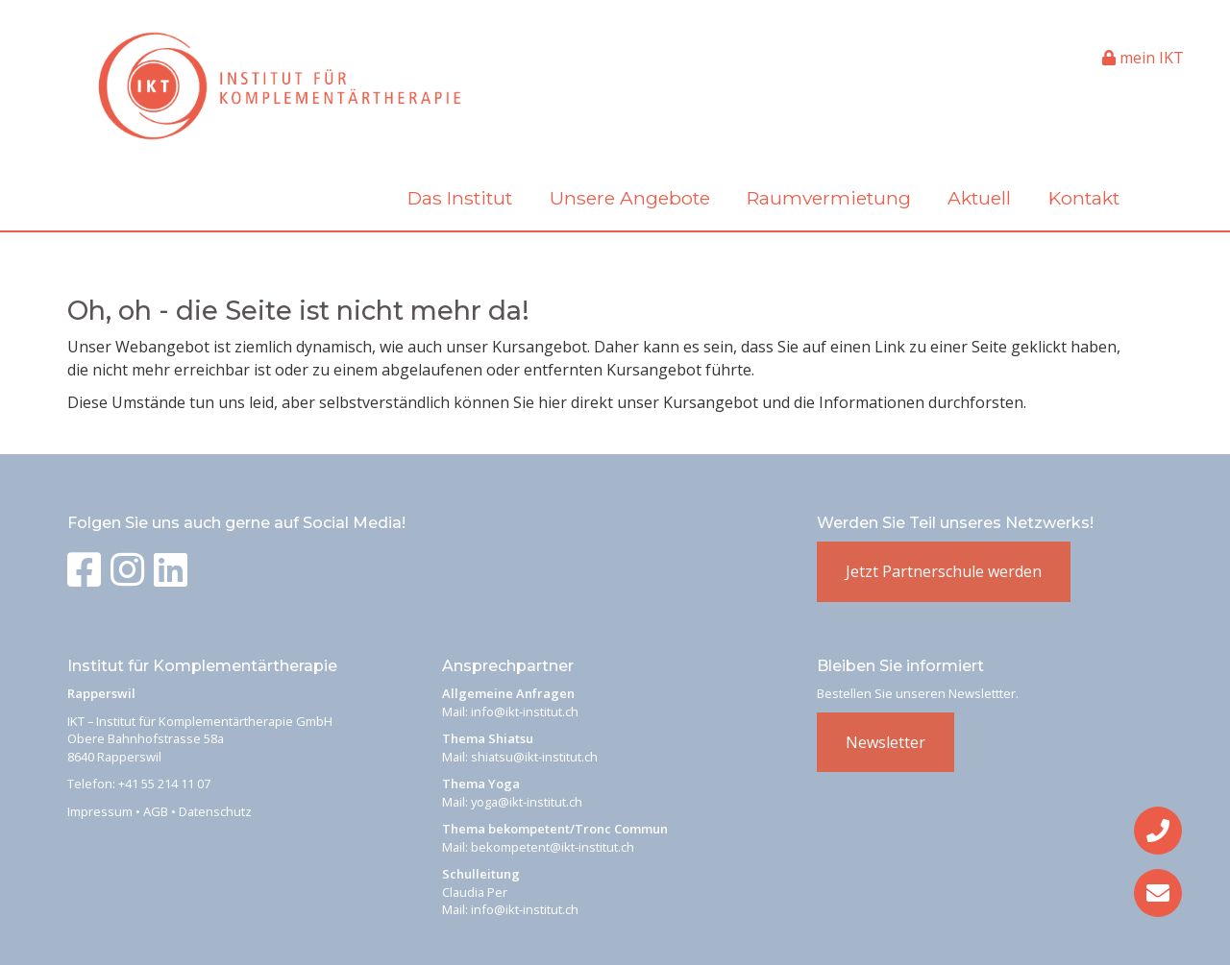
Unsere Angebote (630, 197)
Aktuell (979, 197)
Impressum (100, 811)
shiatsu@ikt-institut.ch (534, 756)
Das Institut (459, 197)
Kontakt (1083, 197)
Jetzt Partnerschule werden (944, 571)
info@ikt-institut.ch (524, 711)
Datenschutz (215, 811)
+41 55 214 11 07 (164, 783)
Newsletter (885, 742)
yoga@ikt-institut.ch (526, 801)
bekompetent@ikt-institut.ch (552, 847)
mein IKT (1143, 57)
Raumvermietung (829, 197)
